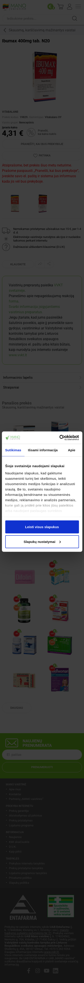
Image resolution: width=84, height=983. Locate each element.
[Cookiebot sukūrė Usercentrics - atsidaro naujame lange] (60, 438)
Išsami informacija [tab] (43, 450)
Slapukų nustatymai (42, 541)
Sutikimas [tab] (13, 450)
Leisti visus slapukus (42, 527)
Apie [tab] (71, 450)
